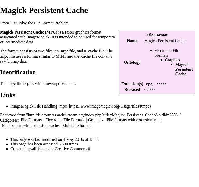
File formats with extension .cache (30, 125)
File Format (156, 35)
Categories (9, 119)
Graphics (172, 60)
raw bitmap (9, 61)
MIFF (60, 56)
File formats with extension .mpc (134, 119)
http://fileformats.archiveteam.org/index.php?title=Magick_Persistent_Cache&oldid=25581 (104, 114)
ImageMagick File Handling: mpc (38, 106)
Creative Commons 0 (72, 148)
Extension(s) (132, 84)
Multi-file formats (77, 125)
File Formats (31, 119)
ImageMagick (37, 37)
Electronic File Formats (166, 52)
